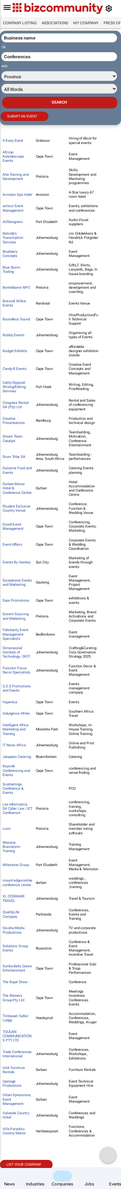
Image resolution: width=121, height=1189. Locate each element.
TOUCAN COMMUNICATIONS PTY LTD (17, 1036)
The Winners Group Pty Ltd (13, 998)
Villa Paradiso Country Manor (14, 1131)
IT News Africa (14, 745)
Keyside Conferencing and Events (16, 770)
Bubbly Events (14, 335)
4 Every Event (13, 141)
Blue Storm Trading (11, 269)
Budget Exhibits (15, 351)
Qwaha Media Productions (14, 930)
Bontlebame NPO (16, 287)
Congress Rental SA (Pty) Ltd (16, 405)
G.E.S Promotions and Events (16, 688)
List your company (23, 1164)
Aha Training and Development (15, 176)
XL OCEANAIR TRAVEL (14, 898)
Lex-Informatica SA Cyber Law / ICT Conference (17, 808)
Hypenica (10, 702)
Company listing (19, 23)
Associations (55, 23)
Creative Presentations (14, 421)
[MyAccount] (110, 8)
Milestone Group (16, 865)
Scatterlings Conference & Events (13, 788)
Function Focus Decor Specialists (16, 670)
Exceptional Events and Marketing (17, 582)
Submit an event (22, 116)
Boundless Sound (16, 319)
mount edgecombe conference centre (17, 882)
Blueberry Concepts (10, 254)
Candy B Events (15, 369)
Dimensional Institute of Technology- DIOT (16, 652)
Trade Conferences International (17, 1054)
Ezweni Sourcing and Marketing (16, 616)
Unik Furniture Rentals (14, 1070)
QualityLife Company (11, 914)
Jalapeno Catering (17, 757)
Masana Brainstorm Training (11, 846)
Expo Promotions (16, 600)
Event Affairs (12, 544)
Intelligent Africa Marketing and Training (15, 729)
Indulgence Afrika (16, 713)
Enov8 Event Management (13, 526)
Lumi (7, 829)
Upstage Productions (12, 1083)
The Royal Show (15, 982)
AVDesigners (13, 222)
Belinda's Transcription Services (13, 237)
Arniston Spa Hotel (17, 195)
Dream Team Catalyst (13, 438)
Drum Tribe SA (14, 457)
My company (85, 23)
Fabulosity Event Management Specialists (15, 634)
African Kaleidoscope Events (13, 156)
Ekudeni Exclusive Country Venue (16, 508)
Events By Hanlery (17, 562)
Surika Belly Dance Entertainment (17, 968)
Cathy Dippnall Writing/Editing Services (14, 387)
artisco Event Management (13, 208)
